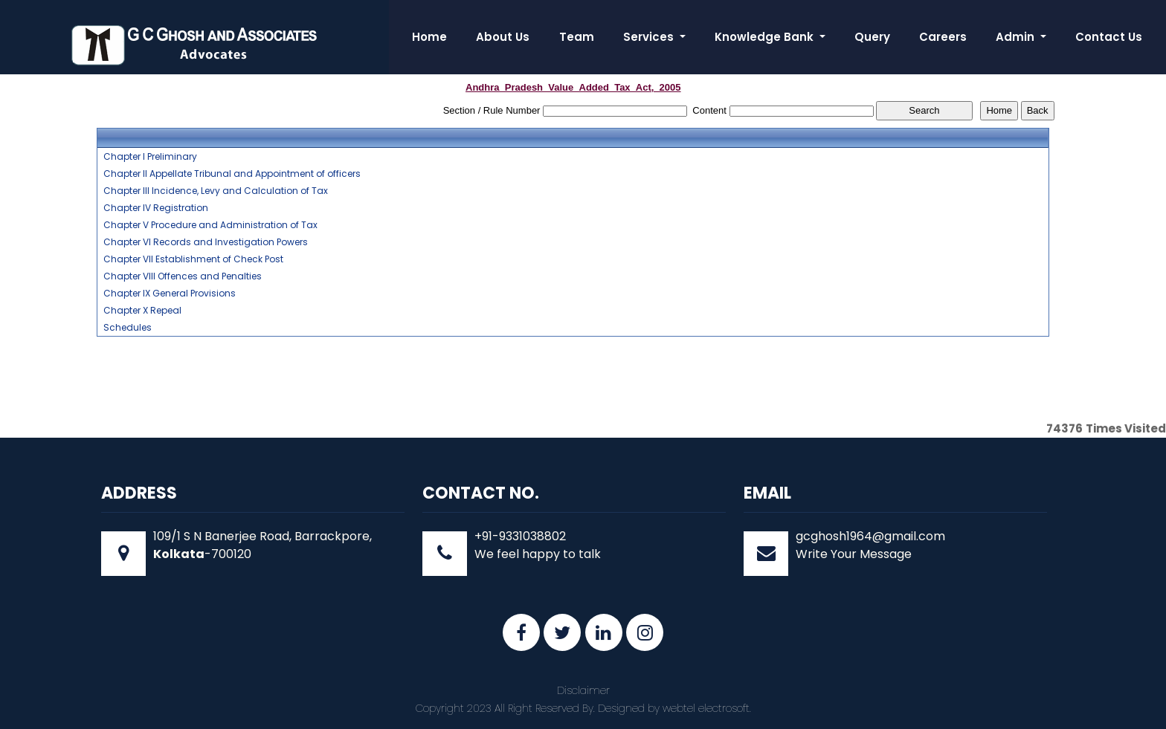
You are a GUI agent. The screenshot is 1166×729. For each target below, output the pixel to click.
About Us (502, 37)
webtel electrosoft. (707, 708)
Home (429, 37)
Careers (943, 37)
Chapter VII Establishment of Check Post (193, 259)
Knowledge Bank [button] (765, 37)
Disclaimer (583, 690)
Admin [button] (1016, 37)
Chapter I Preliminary (150, 157)
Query (872, 37)
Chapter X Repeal (142, 311)
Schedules (127, 328)
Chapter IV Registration (155, 208)
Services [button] (650, 37)
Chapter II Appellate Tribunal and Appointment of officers (232, 174)
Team (576, 37)
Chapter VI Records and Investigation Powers (205, 242)
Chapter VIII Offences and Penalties (182, 276)
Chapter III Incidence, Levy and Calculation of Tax (215, 191)
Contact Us (1108, 37)
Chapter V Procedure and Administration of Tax (210, 225)
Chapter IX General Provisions (169, 293)
